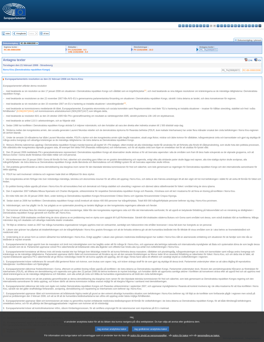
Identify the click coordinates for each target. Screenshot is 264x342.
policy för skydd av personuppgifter (149, 339)
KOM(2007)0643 (25, 111)
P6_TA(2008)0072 (208, 50)
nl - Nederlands (235, 25)
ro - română (246, 25)
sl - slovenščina (253, 25)
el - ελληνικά (200, 25)
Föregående (21, 33)
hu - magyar (228, 25)
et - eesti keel (197, 25)
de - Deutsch (193, 25)
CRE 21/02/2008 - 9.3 (78, 52)
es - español (183, 25)
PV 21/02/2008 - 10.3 (143, 50)
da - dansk (190, 25)
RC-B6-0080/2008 (12, 50)
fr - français (207, 25)
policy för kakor (180, 339)
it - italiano (218, 25)
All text (46, 33)
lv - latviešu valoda (221, 25)
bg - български (179, 25)
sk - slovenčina (249, 25)
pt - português (242, 25)
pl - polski (239, 25)
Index (8, 33)
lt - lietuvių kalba (225, 25)
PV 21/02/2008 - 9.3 (77, 50)
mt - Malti (232, 25)
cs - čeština (186, 25)
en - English (204, 25)
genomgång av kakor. (208, 339)
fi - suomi (256, 25)
